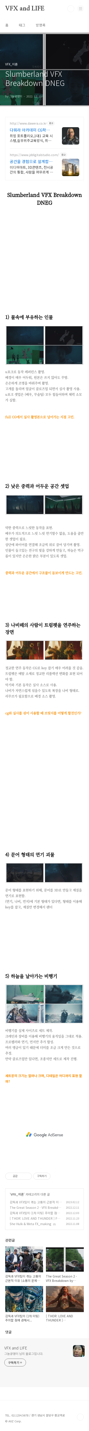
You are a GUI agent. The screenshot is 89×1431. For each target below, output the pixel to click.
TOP (80, 1417)
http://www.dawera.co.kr (28, 123)
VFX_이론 (17, 1194)
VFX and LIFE (24, 9)
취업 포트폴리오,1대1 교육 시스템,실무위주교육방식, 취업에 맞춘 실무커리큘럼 (31, 138)
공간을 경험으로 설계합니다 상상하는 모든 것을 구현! (31, 161)
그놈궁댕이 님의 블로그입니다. (23, 1353)
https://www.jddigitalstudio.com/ (34, 155)
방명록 (40, 25)
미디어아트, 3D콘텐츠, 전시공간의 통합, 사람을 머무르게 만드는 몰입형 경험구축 (31, 169)
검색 (71, 8)
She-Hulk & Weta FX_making (30, 1224)
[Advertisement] (44, 783)
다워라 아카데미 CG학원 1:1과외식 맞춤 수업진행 (30, 129)
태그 (22, 25)
